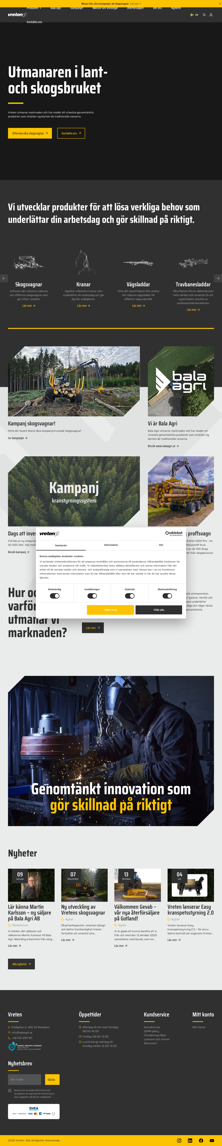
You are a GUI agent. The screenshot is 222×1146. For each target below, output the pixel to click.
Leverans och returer (157, 1039)
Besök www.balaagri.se (163, 446)
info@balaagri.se (22, 1033)
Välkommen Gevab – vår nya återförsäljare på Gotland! (137, 912)
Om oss (157, 8)
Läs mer (135, 3)
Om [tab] (161, 544)
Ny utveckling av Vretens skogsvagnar (83, 909)
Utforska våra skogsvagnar (30, 133)
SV (194, 14)
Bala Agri (56, 8)
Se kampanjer (17, 438)
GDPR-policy (151, 1031)
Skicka (51, 1079)
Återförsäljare (135, 8)
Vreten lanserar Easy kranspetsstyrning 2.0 (191, 909)
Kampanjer (76, 8)
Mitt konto (198, 1027)
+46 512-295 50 (22, 1038)
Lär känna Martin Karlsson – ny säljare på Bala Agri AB (29, 912)
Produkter (34, 8)
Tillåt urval (110, 609)
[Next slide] (218, 278)
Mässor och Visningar (105, 8)
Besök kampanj (18, 552)
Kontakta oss (34, 22)
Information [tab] (111, 544)
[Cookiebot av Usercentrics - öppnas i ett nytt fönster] (167, 533)
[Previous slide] (4, 278)
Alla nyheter (21, 964)
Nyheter (176, 8)
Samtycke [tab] (61, 545)
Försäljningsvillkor (155, 1035)
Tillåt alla (158, 609)
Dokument (150, 1043)
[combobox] (194, 15)
